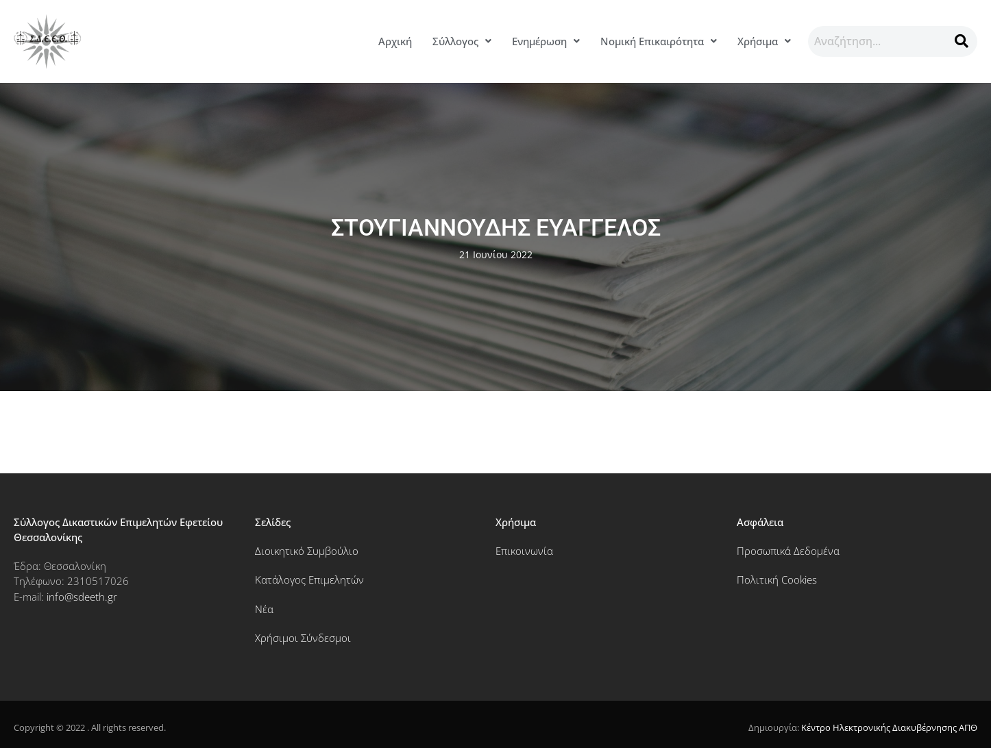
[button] (462, 41)
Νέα (264, 609)
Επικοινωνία (524, 551)
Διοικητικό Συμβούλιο (306, 551)
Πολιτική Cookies (777, 579)
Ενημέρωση (546, 41)
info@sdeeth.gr (82, 596)
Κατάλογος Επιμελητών (309, 579)
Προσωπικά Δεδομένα (788, 551)
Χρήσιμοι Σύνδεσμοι (303, 638)
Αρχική (395, 41)
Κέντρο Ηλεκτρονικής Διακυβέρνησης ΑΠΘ (889, 727)
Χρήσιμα (764, 41)
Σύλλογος (461, 41)
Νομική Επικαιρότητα (658, 41)
